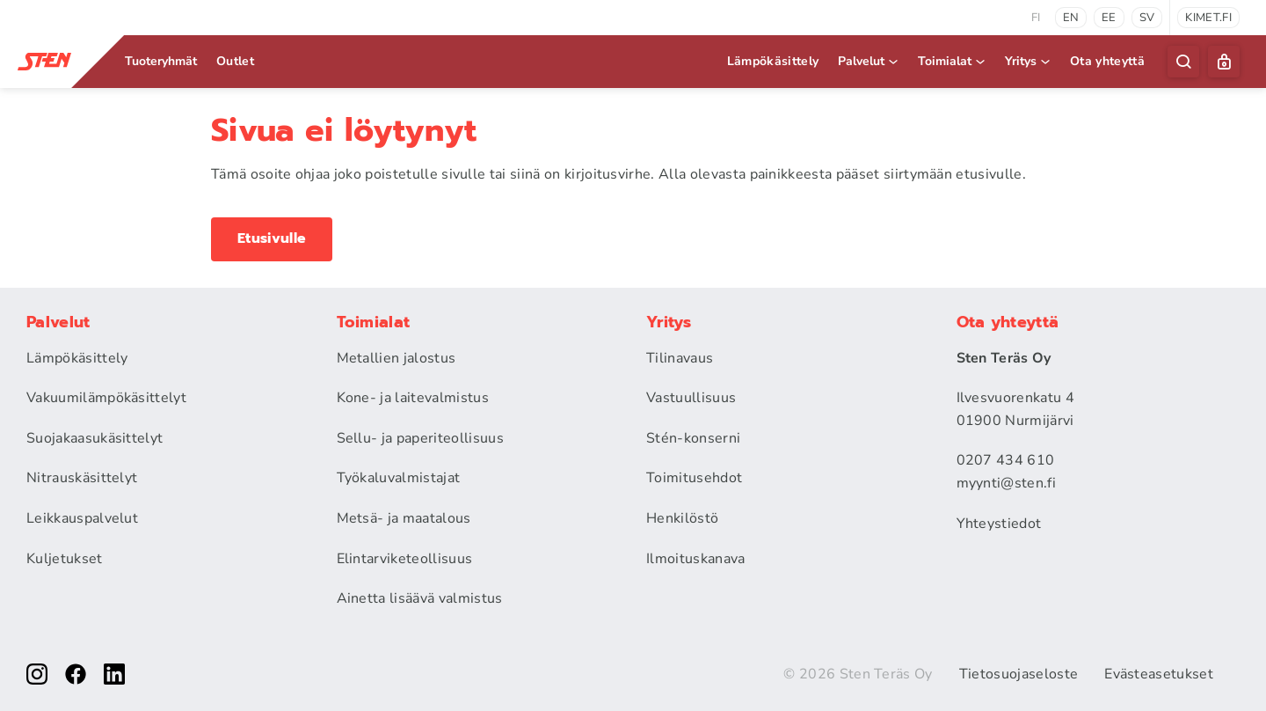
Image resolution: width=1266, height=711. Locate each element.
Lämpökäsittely (773, 61)
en (1071, 18)
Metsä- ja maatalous (404, 518)
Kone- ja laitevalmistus (413, 397)
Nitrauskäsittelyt (81, 477)
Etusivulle (271, 238)
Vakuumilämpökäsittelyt (106, 397)
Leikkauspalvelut (82, 518)
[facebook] (75, 674)
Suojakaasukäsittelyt (94, 438)
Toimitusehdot (694, 477)
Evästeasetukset (1158, 674)
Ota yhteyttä (1107, 61)
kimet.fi (1208, 18)
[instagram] (36, 674)
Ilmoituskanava (695, 558)
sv (1147, 18)
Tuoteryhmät (161, 61)
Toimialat (952, 61)
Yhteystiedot (999, 523)
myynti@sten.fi (1006, 483)
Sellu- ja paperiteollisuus (420, 438)
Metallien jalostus (396, 358)
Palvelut (869, 61)
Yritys (1028, 61)
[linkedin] (114, 674)
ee (1109, 18)
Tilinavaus (679, 358)
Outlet (235, 61)
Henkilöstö (682, 518)
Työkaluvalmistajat (399, 477)
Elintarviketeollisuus (405, 558)
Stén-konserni (693, 438)
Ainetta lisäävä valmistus (420, 598)
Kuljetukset (64, 558)
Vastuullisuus (691, 397)
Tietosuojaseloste (1018, 674)
